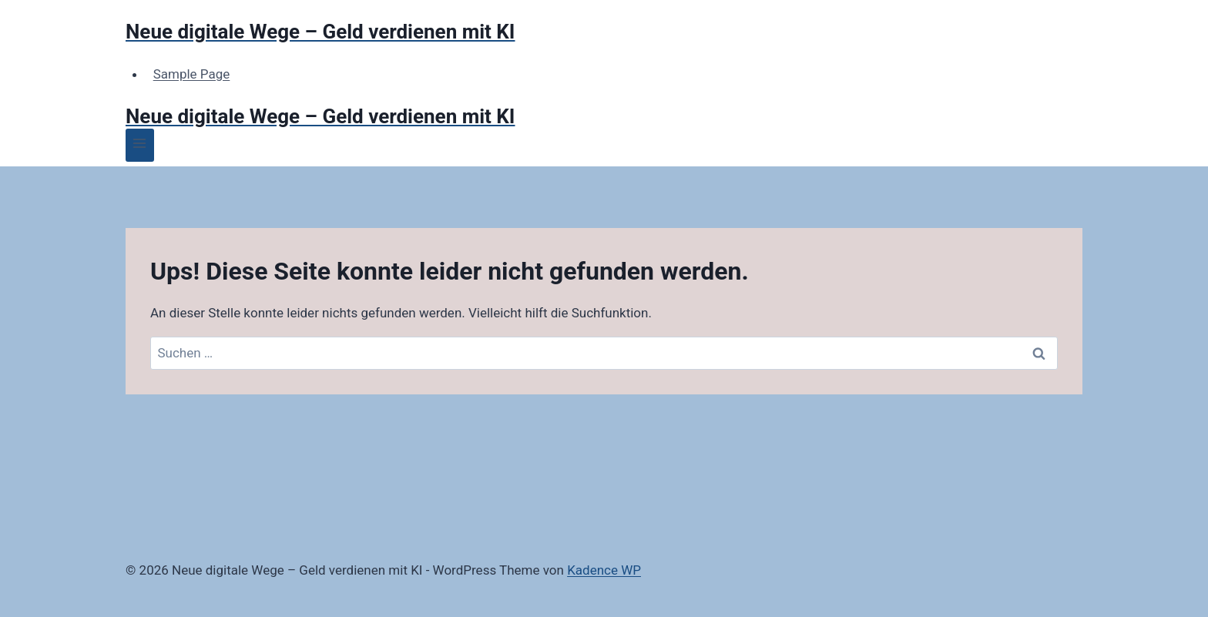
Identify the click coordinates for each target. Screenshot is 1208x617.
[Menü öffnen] (140, 145)
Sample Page (191, 74)
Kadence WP (604, 570)
